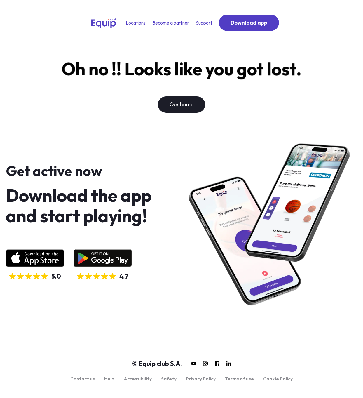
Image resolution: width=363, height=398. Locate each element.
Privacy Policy (201, 379)
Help (109, 379)
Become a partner (170, 23)
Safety (169, 379)
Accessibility (138, 379)
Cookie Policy (278, 379)
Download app (249, 22)
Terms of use (239, 379)
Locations (136, 23)
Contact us (82, 379)
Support (204, 23)
